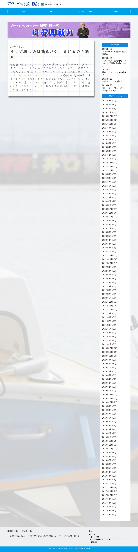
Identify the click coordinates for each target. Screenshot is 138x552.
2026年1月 (107, 112)
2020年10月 (107, 356)
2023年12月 (107, 209)
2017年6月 (107, 511)
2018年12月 (107, 441)
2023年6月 (107, 232)
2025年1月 (107, 159)
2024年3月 (107, 197)
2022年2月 (107, 294)
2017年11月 (107, 491)
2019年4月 (107, 425)
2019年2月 (107, 433)
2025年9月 (107, 128)
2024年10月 (107, 170)
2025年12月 (107, 116)
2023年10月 (107, 217)
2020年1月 (107, 391)
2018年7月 (107, 460)
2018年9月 (107, 453)
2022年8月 (107, 271)
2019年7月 (107, 414)
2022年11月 (107, 259)
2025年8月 (107, 132)
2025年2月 (107, 155)
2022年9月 (107, 267)
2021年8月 (107, 317)
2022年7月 (107, 275)
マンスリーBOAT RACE (84, 11)
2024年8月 (107, 178)
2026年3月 (107, 105)
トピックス (53, 11)
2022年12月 (107, 255)
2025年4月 (107, 147)
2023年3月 (107, 244)
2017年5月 (107, 514)
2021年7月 (107, 321)
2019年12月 (107, 395)
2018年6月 (107, 464)
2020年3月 (107, 383)
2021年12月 (107, 302)
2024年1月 (107, 205)
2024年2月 (107, 201)
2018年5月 (107, 468)
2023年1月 (107, 251)
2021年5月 (107, 329)
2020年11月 (107, 352)
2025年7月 (107, 135)
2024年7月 (107, 182)
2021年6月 (107, 325)
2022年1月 (107, 298)
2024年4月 (107, 193)
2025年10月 (107, 124)
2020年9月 (107, 360)
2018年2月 (107, 480)
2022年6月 (107, 279)
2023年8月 (107, 224)
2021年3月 (107, 337)
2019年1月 (107, 437)
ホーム (23, 11)
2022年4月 (107, 286)
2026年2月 (107, 108)
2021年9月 (107, 313)
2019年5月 (107, 422)
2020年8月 (107, 364)
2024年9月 (107, 174)
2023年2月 (107, 248)
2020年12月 (107, 348)
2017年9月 (107, 499)
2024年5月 (107, 190)
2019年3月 (107, 429)
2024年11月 (107, 166)
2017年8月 (107, 503)
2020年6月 (107, 371)
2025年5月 (107, 143)
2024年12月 (107, 163)
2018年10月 (107, 449)
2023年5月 (107, 236)
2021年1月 (107, 344)
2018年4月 (107, 472)
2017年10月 (107, 495)
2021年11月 (107, 306)
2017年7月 (107, 507)
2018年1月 (107, 483)
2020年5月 (107, 375)
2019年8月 (107, 410)
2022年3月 (107, 290)
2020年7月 (107, 367)
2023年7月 (107, 228)
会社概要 (115, 11)
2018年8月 (107, 456)
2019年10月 (107, 402)
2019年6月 (107, 418)
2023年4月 (107, 240)
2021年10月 (107, 309)
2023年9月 (107, 221)
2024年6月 (107, 186)
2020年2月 (107, 387)
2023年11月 (107, 213)
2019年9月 (107, 406)
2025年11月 (107, 120)
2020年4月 (107, 379)
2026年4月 (107, 101)
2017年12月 (107, 487)
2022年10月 (107, 263)
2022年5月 (107, 282)
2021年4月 (107, 333)
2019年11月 (107, 398)
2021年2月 (107, 340)
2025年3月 (107, 151)
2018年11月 (107, 445)
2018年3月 (107, 476)
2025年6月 (107, 139)
